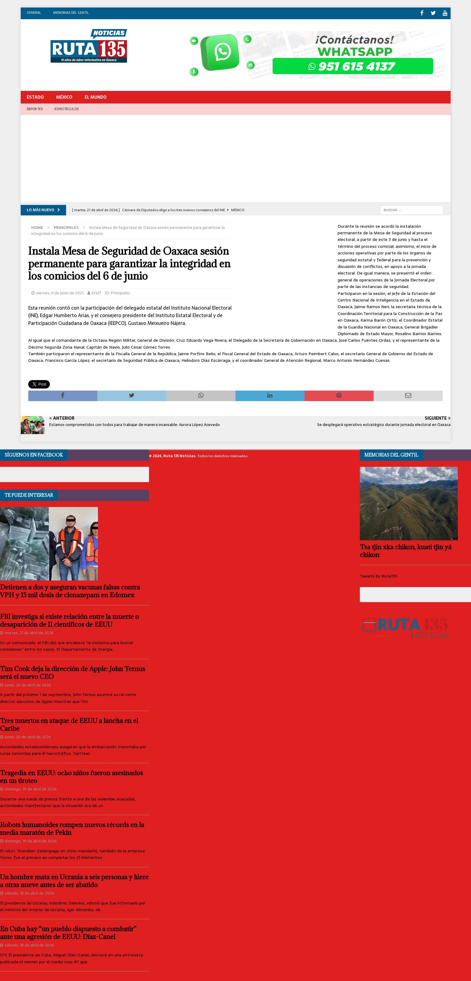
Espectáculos (67, 107)
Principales (120, 292)
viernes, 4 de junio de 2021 (60, 292)
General (34, 12)
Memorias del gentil (71, 12)
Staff (96, 292)
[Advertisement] (235, 159)
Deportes (35, 107)
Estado (35, 96)
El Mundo (96, 96)
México (64, 96)
